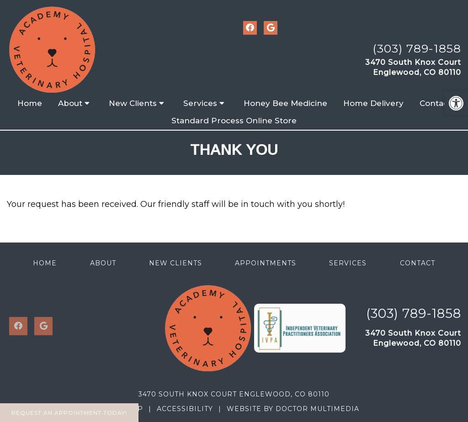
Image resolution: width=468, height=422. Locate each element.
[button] (456, 103)
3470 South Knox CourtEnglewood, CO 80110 (413, 67)
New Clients (133, 103)
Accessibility (185, 409)
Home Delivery (373, 103)
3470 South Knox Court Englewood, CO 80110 (234, 394)
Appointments (265, 263)
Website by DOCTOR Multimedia (293, 409)
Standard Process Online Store (234, 120)
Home (29, 103)
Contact (435, 103)
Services (200, 103)
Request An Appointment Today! (69, 412)
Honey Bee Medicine (285, 103)
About (70, 103)
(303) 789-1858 (416, 48)
